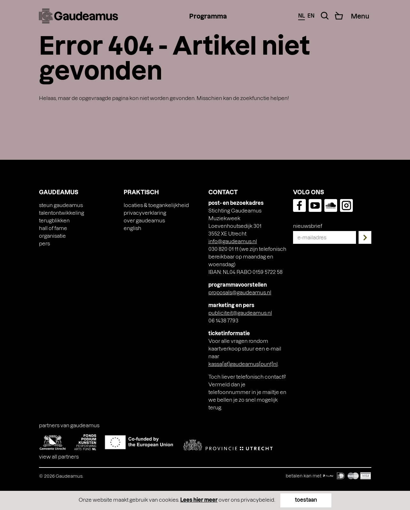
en (310, 15)
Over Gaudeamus (144, 220)
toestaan (306, 500)
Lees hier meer (199, 500)
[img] (78, 16)
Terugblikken (54, 220)
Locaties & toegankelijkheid (156, 205)
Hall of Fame (53, 228)
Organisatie (52, 236)
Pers (44, 243)
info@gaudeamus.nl (232, 241)
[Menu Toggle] (360, 16)
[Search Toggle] (325, 15)
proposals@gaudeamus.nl (239, 292)
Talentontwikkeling (61, 213)
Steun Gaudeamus (61, 205)
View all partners (59, 456)
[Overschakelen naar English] (132, 228)
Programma (208, 16)
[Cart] (339, 15)
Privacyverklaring (145, 213)
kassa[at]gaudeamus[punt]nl (243, 364)
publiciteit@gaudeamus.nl (240, 313)
